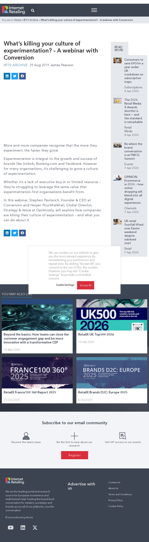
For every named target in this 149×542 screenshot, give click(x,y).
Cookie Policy (115, 506)
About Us (113, 488)
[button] (33, 10)
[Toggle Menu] (94, 10)
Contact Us (114, 482)
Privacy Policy (115, 500)
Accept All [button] (85, 285)
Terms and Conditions (120, 494)
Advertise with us (81, 486)
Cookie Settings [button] (65, 284)
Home (17, 19)
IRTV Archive (31, 19)
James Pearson (61, 65)
